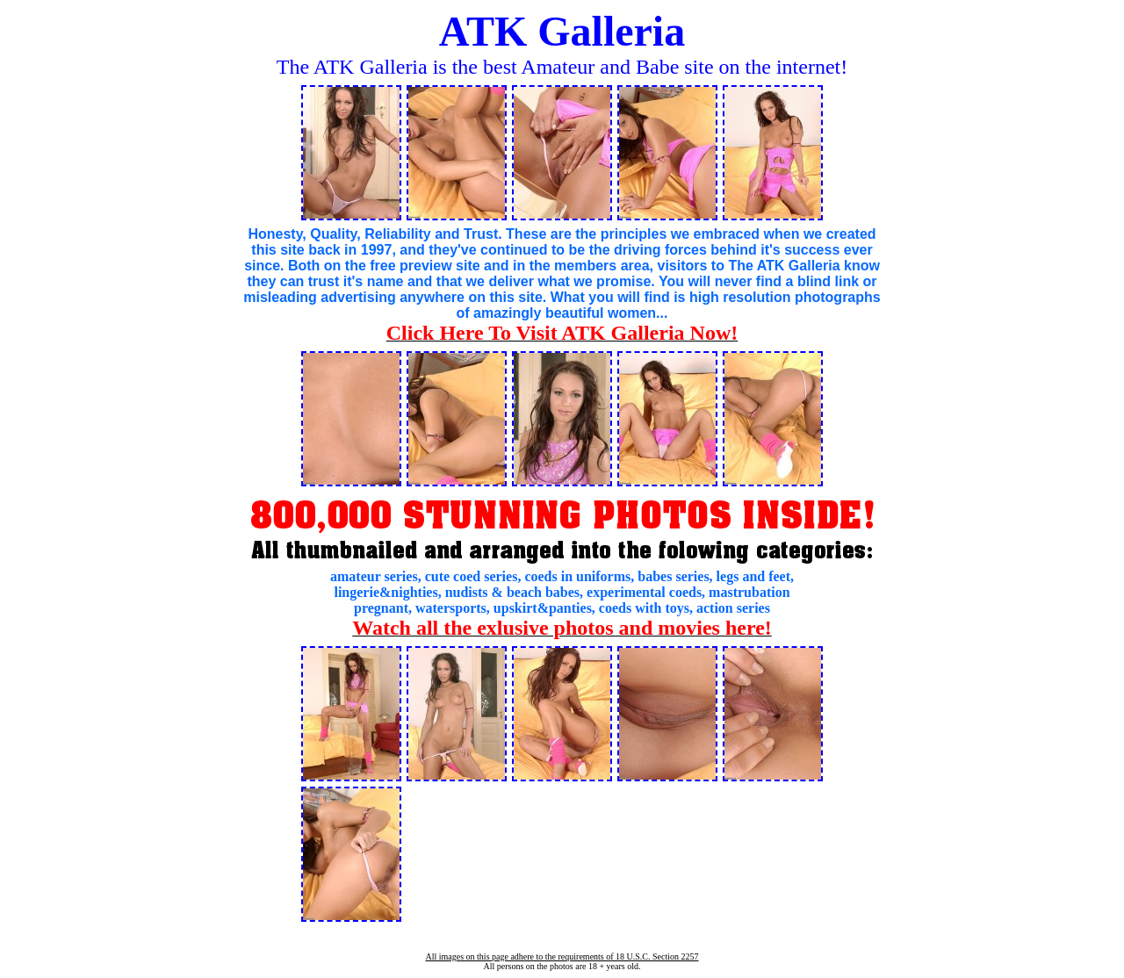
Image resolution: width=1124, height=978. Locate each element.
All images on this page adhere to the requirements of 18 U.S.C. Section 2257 (561, 956)
